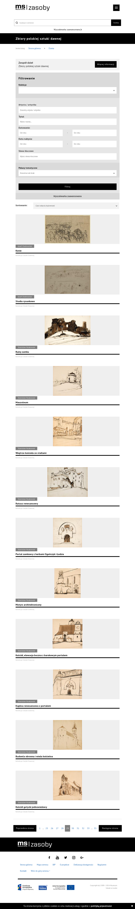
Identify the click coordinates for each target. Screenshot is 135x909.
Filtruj (67, 186)
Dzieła (51, 48)
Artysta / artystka (27, 104)
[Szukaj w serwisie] (62, 22)
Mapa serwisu (42, 864)
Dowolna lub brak (67, 173)
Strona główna (34, 48)
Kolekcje (23, 84)
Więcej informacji (105, 64)
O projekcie (64, 864)
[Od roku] (41, 133)
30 (73, 828)
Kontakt (23, 871)
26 (52, 828)
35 (95, 828)
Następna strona (110, 828)
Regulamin (102, 864)
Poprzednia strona (25, 828)
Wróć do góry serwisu (40, 871)
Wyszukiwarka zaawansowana (67, 29)
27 (57, 828)
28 (62, 828)
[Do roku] (94, 133)
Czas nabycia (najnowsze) (76, 206)
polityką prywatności (101, 906)
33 (88, 828)
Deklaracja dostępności (83, 864)
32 (83, 828)
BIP (54, 864)
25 (47, 828)
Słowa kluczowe (26, 151)
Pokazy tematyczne (28, 168)
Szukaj (116, 23)
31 (78, 828)
